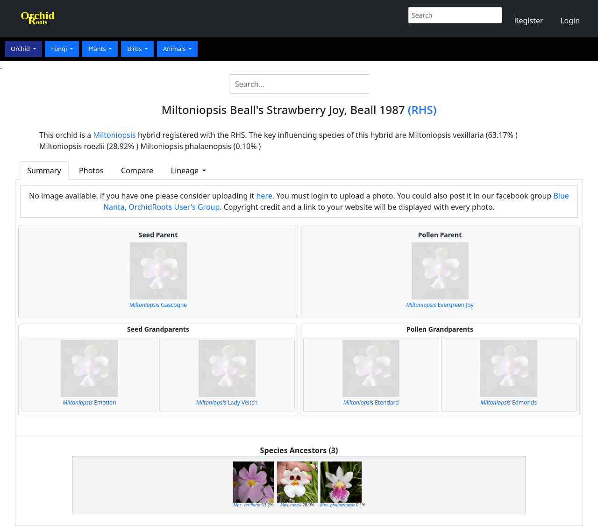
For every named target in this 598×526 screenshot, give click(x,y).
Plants (97, 48)
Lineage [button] (185, 170)
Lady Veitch (226, 402)
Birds (135, 48)
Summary (44, 170)
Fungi (60, 48)
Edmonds (509, 402)
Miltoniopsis (114, 135)
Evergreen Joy (439, 305)
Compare (137, 170)
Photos (91, 170)
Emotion (89, 402)
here (264, 196)
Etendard (371, 402)
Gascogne (158, 305)
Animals (175, 48)
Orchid (21, 48)
